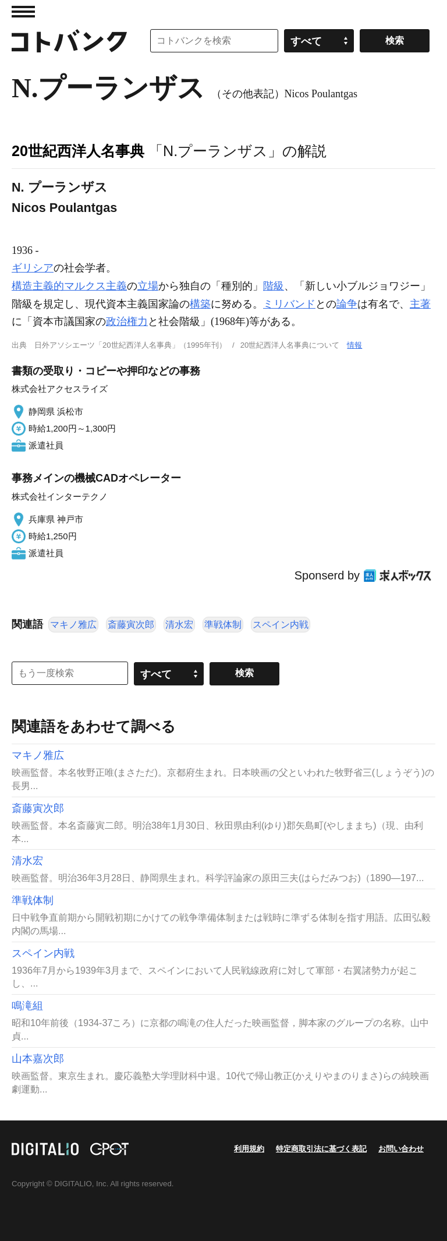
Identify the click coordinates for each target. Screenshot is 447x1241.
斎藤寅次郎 (131, 625)
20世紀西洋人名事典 (78, 151)
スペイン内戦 (280, 625)
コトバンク (69, 40)
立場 (147, 286)
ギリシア (33, 268)
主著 (420, 304)
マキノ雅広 (73, 625)
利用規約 (249, 1148)
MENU (23, 11)
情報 (354, 345)
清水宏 (179, 625)
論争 (346, 304)
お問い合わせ (401, 1148)
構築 (200, 304)
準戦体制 (223, 625)
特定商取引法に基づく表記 (321, 1148)
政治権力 (127, 321)
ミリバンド (289, 304)
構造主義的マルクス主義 (69, 286)
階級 (273, 286)
